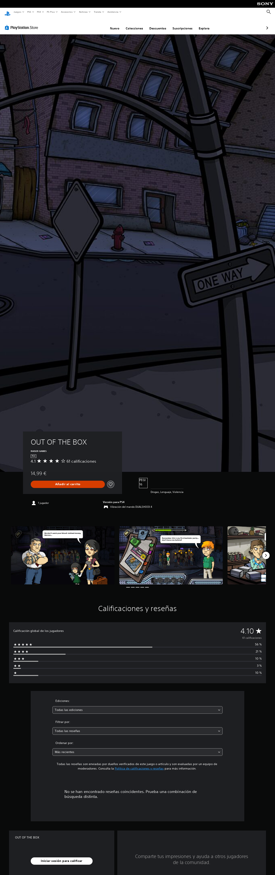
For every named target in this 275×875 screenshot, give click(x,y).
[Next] (266, 551)
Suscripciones (160, 24)
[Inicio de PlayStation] (7, 12)
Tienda (97, 11)
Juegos (17, 11)
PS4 (39, 11)
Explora (181, 24)
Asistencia (112, 11)
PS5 (29, 11)
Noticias (83, 11)
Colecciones (111, 24)
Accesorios (67, 11)
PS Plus (51, 11)
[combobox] (137, 706)
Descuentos (135, 24)
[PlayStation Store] (22, 23)
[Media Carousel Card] (63, 551)
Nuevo (92, 24)
